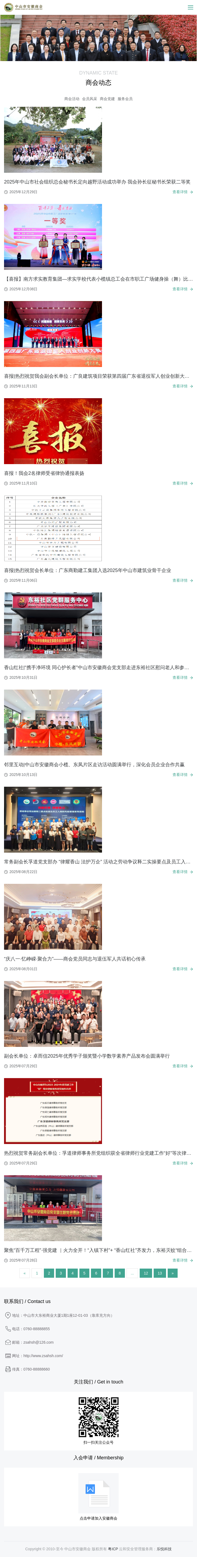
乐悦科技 (164, 1549)
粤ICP (113, 1549)
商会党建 (107, 99)
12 (146, 1273)
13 (160, 1273)
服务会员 (125, 99)
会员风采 (89, 99)
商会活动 (71, 99)
